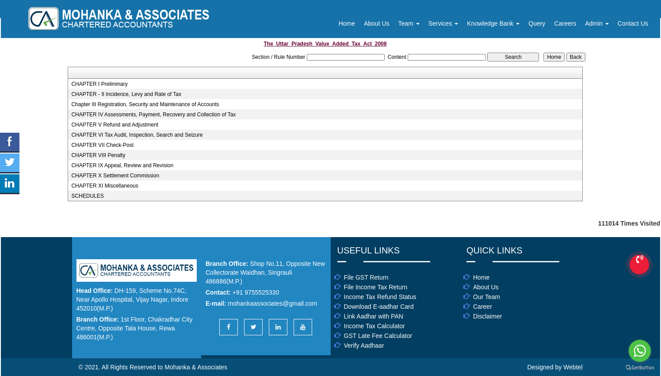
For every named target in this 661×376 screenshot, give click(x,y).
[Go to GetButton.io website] (640, 367)
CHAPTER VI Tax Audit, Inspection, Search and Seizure (137, 135)
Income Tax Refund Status (380, 296)
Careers (565, 23)
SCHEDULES (87, 196)
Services (443, 23)
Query (536, 23)
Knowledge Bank (493, 23)
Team (409, 23)
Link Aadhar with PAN (373, 316)
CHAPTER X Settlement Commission (115, 176)
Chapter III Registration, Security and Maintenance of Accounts (145, 104)
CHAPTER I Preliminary (99, 84)
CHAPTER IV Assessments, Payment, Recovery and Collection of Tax (153, 114)
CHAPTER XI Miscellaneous (104, 186)
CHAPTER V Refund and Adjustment (114, 125)
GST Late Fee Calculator (378, 335)
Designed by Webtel (554, 367)
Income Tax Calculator (374, 326)
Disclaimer (487, 316)
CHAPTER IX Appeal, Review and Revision (122, 165)
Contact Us (633, 23)
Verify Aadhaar (364, 345)
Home (347, 23)
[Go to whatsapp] (640, 351)
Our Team (486, 296)
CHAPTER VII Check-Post (102, 145)
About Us (377, 23)
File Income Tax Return (376, 287)
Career (482, 306)
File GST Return (366, 277)
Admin (597, 23)
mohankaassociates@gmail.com (272, 303)
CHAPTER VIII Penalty (98, 155)
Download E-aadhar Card (379, 306)
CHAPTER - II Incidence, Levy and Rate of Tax (126, 94)
